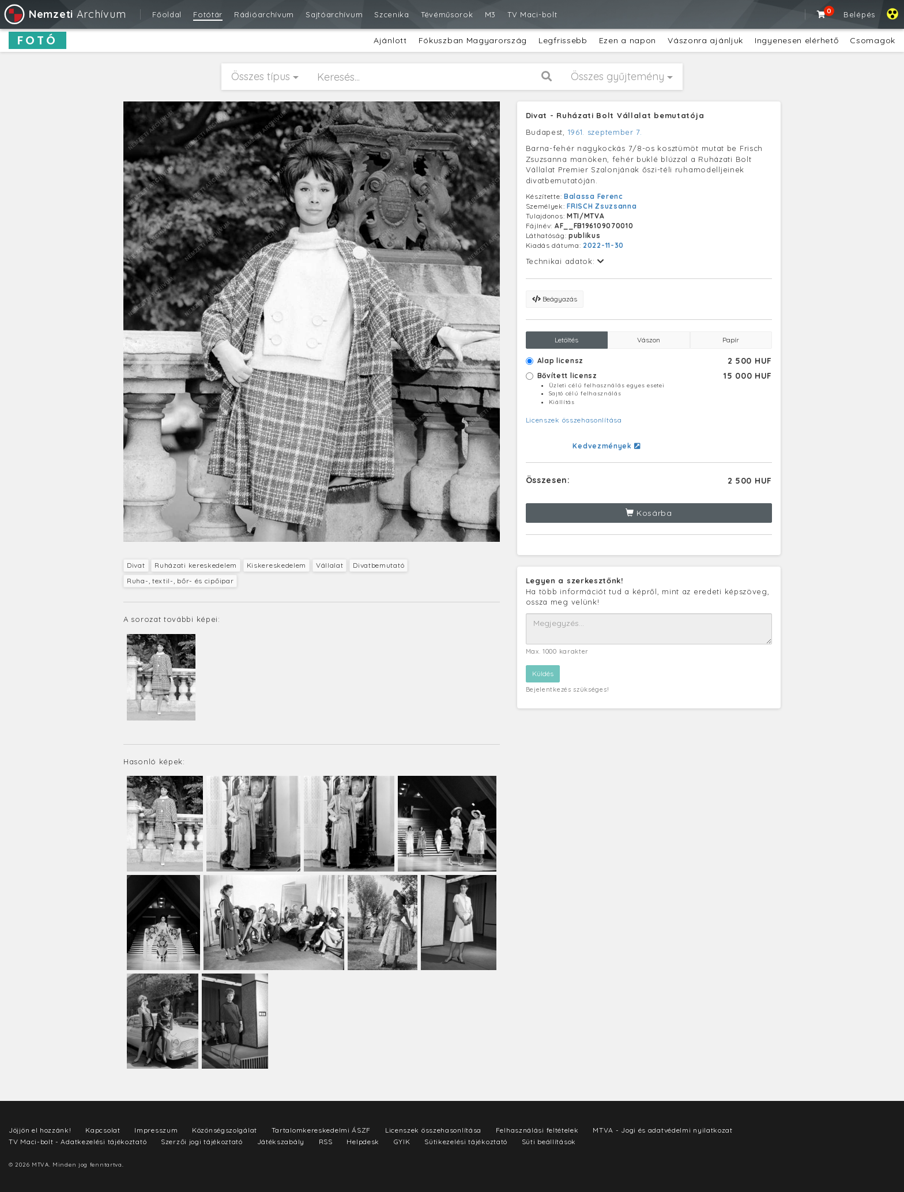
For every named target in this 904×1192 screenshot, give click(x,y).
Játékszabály (280, 1141)
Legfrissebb (562, 40)
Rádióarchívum (264, 14)
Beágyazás (554, 299)
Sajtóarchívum (334, 14)
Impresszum (156, 1130)
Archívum (64, 14)
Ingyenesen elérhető (796, 40)
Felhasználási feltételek (537, 1130)
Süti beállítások (549, 1141)
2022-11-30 (603, 245)
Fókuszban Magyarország (473, 40)
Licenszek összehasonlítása (574, 420)
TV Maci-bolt (532, 14)
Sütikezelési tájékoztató (465, 1141)
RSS (326, 1141)
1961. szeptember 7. (605, 132)
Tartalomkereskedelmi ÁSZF (321, 1130)
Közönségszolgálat (224, 1130)
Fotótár (208, 14)
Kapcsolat (102, 1130)
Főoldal (167, 14)
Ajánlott (390, 40)
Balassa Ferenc (593, 196)
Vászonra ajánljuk (705, 40)
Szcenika (391, 14)
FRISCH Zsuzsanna (601, 206)
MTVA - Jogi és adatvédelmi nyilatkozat (663, 1130)
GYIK (402, 1141)
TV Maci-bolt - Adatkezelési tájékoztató (77, 1141)
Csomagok (872, 40)
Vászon (648, 339)
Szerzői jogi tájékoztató (202, 1141)
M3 (490, 14)
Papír (730, 339)
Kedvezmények (606, 446)
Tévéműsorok (447, 14)
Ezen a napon (627, 40)
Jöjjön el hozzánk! (40, 1130)
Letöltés (566, 339)
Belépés (859, 14)
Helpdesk (362, 1141)
